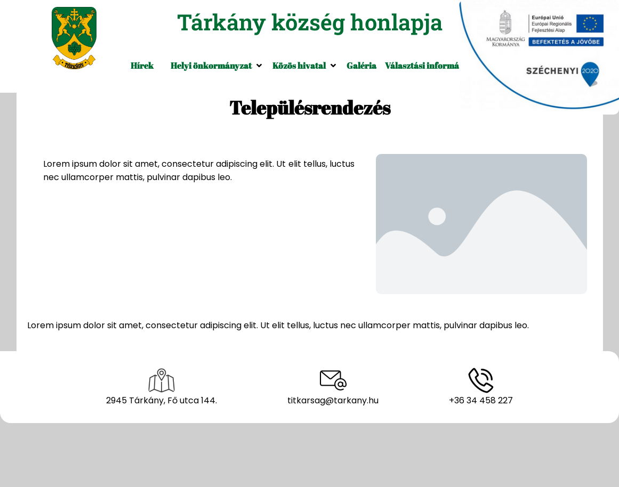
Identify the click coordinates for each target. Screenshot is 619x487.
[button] (217, 65)
